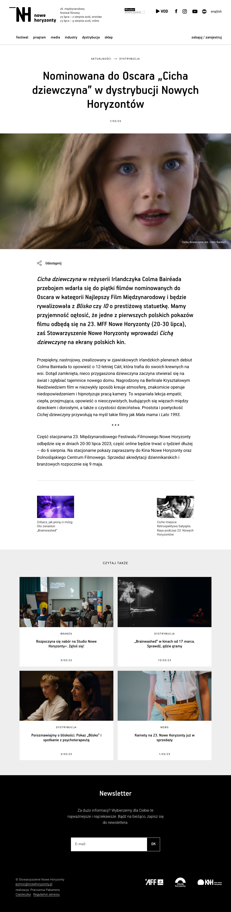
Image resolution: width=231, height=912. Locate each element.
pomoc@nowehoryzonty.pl (34, 884)
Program (39, 37)
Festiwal (22, 37)
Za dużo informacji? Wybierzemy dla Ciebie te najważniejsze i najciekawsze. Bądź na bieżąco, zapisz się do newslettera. (115, 816)
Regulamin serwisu (46, 894)
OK (153, 844)
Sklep (109, 37)
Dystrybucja (91, 37)
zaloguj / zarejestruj (206, 37)
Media (55, 37)
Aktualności (101, 58)
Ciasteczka (23, 894)
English (216, 11)
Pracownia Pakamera (45, 890)
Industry (71, 37)
